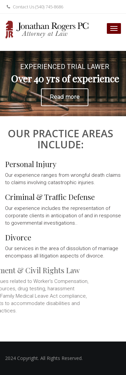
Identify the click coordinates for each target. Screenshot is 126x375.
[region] (63, 83)
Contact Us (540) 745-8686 (34, 7)
